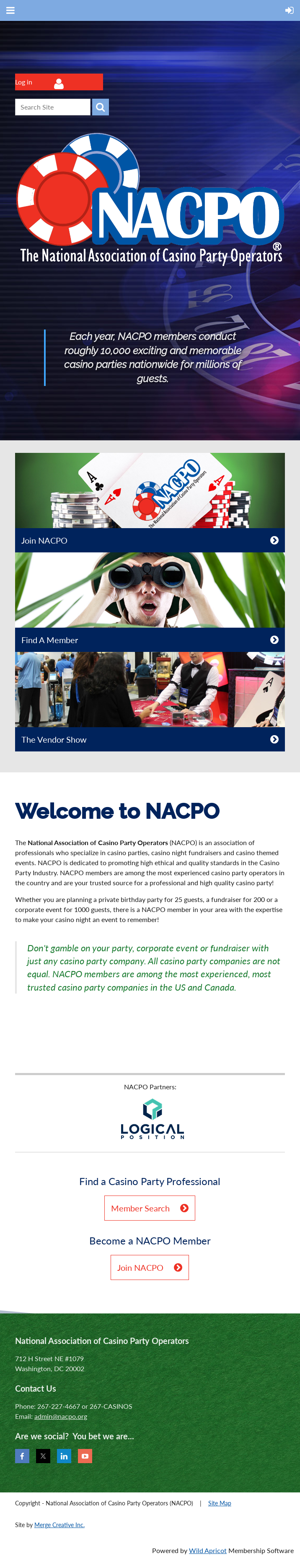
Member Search (140, 1208)
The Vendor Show (54, 739)
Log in (23, 82)
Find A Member (49, 640)
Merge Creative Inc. (59, 1524)
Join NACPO (44, 540)
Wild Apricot (208, 1550)
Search (100, 107)
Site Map (219, 1503)
